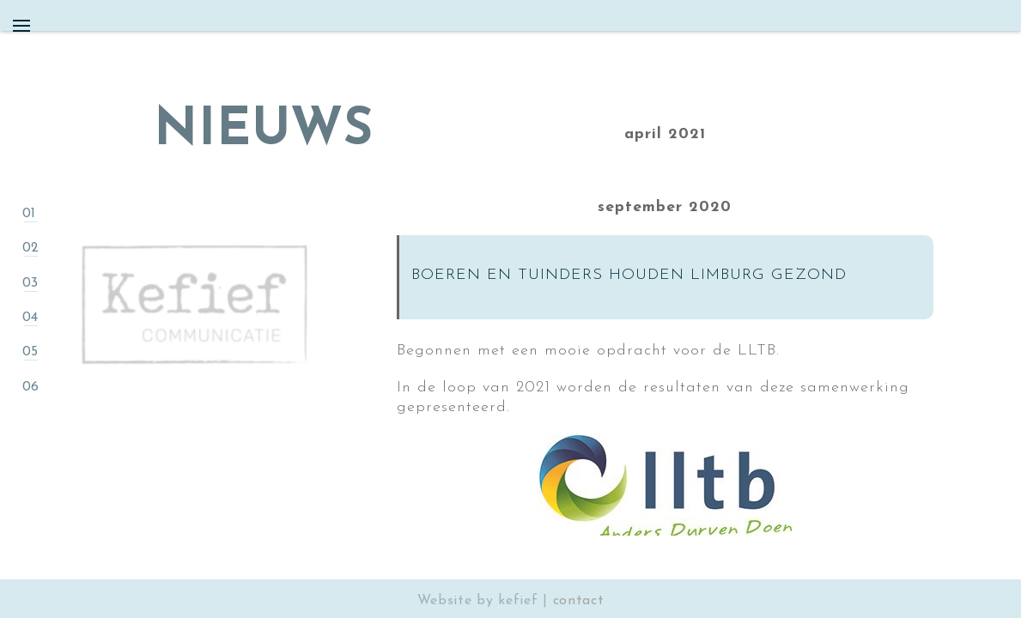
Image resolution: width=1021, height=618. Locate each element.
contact (579, 601)
